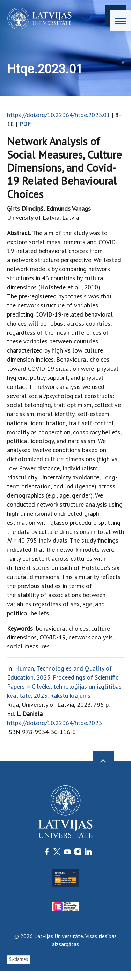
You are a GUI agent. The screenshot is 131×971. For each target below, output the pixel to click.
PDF (25, 124)
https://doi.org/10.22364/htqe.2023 (54, 723)
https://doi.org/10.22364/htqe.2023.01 (58, 115)
